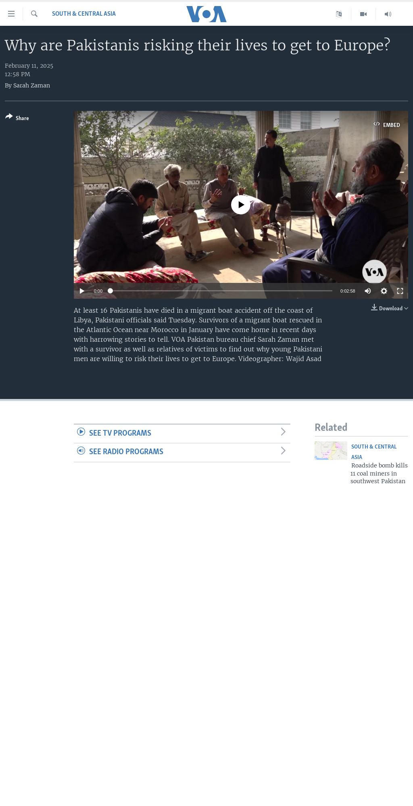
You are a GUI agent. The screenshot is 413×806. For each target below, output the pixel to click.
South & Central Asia (84, 14)
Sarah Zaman (31, 85)
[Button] (17, 119)
